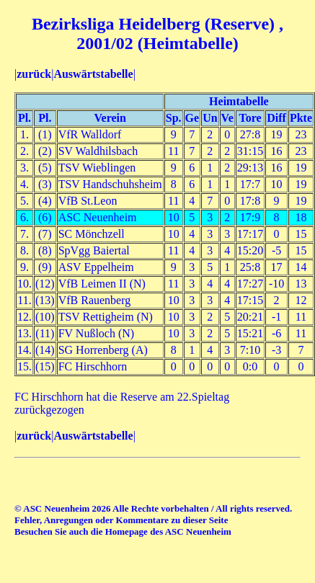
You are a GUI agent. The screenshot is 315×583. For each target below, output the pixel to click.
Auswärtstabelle (93, 74)
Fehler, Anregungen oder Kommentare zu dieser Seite (121, 520)
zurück (34, 74)
